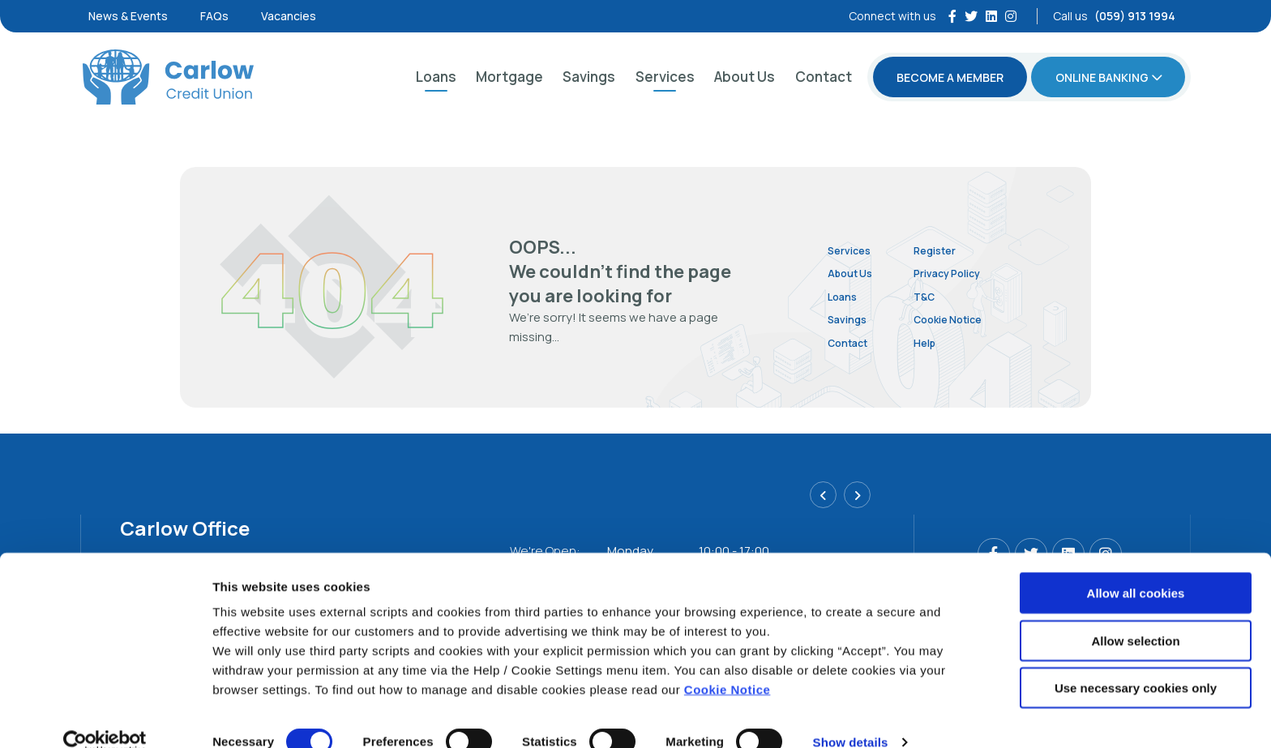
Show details (850, 716)
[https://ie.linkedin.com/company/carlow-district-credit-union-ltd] (991, 16)
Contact (823, 76)
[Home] (165, 76)
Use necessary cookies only (1136, 662)
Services (665, 76)
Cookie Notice (727, 663)
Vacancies (288, 16)
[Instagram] (1010, 16)
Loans (436, 76)
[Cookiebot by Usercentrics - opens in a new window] (105, 716)
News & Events (128, 16)
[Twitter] (971, 16)
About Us (744, 76)
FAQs (214, 16)
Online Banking (1102, 77)
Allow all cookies (1136, 567)
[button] (826, 499)
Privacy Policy (972, 272)
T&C (944, 296)
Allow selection (1135, 615)
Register (956, 250)
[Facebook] (952, 16)
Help (944, 342)
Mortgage (509, 76)
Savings (589, 76)
